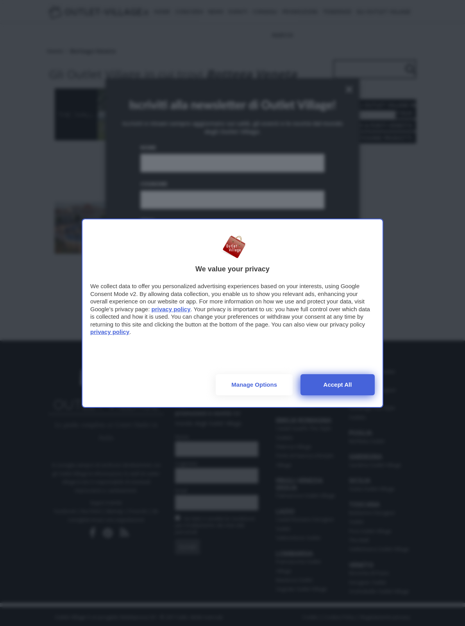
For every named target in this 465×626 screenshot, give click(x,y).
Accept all (338, 384)
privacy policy (170, 309)
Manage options (254, 384)
